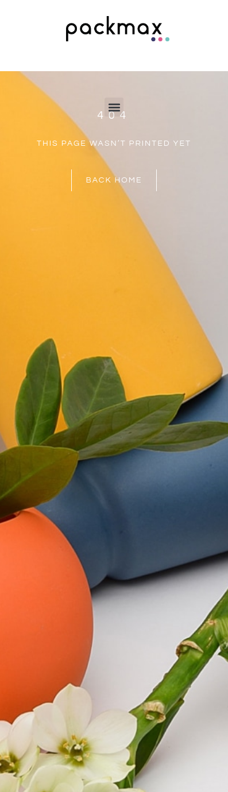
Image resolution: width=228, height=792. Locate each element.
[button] (114, 107)
